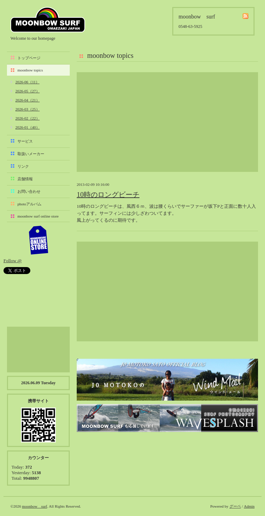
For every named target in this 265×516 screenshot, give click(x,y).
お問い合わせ (28, 191)
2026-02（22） (27, 118)
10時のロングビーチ (108, 194)
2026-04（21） (27, 100)
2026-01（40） (27, 127)
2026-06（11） (27, 82)
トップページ (28, 58)
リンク (23, 166)
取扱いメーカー (30, 154)
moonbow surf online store (38, 216)
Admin (249, 506)
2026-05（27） (27, 91)
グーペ (235, 506)
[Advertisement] (167, 122)
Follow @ (12, 260)
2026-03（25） (27, 109)
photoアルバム (29, 204)
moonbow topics (30, 70)
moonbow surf (47, 19)
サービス (25, 141)
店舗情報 (25, 179)
